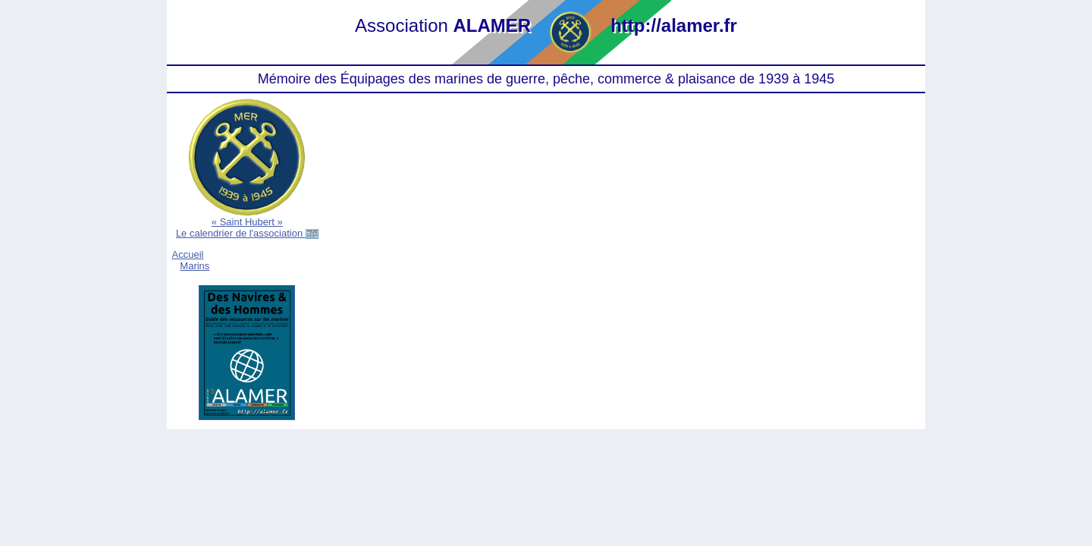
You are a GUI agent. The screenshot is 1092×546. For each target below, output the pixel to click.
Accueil (188, 254)
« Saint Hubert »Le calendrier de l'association (247, 227)
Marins (194, 265)
